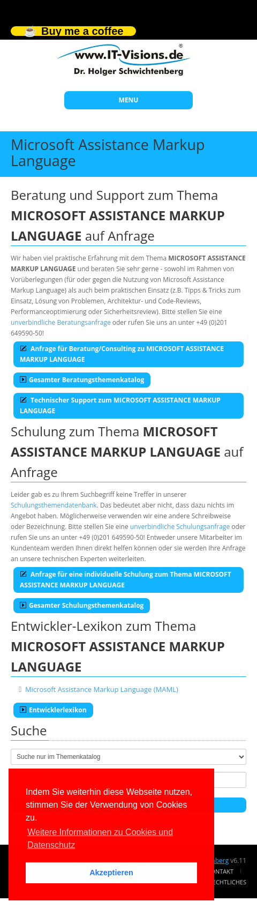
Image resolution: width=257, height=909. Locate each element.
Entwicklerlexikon (53, 709)
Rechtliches (227, 882)
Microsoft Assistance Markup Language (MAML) (101, 689)
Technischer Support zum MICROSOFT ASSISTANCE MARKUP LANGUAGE (120, 405)
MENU (129, 100)
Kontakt (220, 871)
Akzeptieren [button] (111, 872)
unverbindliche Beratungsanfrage (61, 322)
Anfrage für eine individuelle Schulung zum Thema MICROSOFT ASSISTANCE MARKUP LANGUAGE (125, 580)
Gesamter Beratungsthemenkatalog (82, 379)
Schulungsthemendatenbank (54, 505)
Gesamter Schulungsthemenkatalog (81, 605)
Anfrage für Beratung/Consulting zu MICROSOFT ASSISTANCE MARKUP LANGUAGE (122, 354)
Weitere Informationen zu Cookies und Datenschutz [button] (100, 839)
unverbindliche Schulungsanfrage (180, 526)
